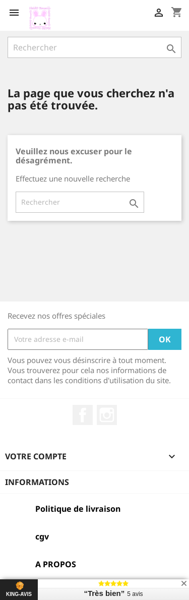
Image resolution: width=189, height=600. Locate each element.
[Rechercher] (94, 47)
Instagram (107, 415)
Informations (37, 482)
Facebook (83, 415)
